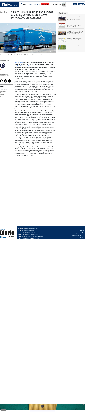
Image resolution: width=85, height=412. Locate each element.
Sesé (16, 63)
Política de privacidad (78, 235)
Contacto (81, 230)
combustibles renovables (23, 66)
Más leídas (62, 13)
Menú (24, 4)
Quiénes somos (80, 234)
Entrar (75, 4)
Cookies (3, 410)
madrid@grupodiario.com (30, 232)
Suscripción (81, 4)
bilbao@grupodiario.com (29, 230)
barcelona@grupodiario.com (32, 228)
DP (0, 69)
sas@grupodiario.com (39, 236)
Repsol (20, 63)
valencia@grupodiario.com (34, 234)
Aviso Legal (81, 232)
